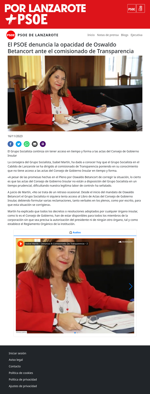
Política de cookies (21, 373)
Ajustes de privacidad (23, 386)
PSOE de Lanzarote (38, 34)
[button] (75, 332)
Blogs (124, 35)
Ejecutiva (136, 35)
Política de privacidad (23, 379)
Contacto (15, 366)
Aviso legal (16, 360)
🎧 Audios (75, 232)
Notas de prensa (108, 35)
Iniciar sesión (17, 353)
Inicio (91, 35)
